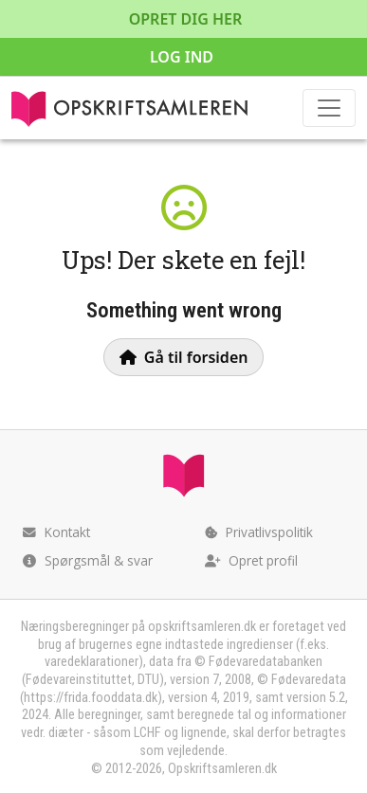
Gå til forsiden (183, 357)
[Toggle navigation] (329, 108)
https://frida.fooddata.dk (90, 698)
